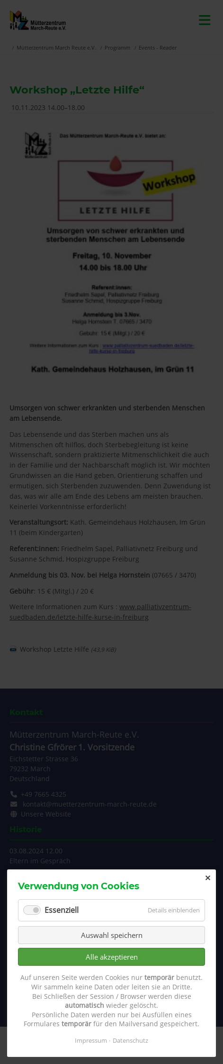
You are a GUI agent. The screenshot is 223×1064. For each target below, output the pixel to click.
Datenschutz (130, 1040)
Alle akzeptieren (112, 957)
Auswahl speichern (112, 935)
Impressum (91, 1040)
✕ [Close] (208, 878)
